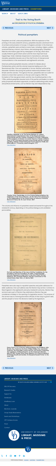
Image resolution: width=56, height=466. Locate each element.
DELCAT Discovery (10, 386)
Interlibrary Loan (9, 401)
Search (5, 13)
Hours (6, 424)
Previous (7, 28)
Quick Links (23, 13)
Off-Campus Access (11, 420)
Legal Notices (32, 460)
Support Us (7, 394)
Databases (7, 397)
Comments (26, 460)
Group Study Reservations (12, 412)
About (13, 13)
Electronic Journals (10, 409)
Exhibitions (36, 9)
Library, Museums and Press (15, 9)
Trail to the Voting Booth (28, 19)
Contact (7, 427)
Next (50, 28)
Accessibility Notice (40, 460)
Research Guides (9, 390)
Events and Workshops (11, 416)
